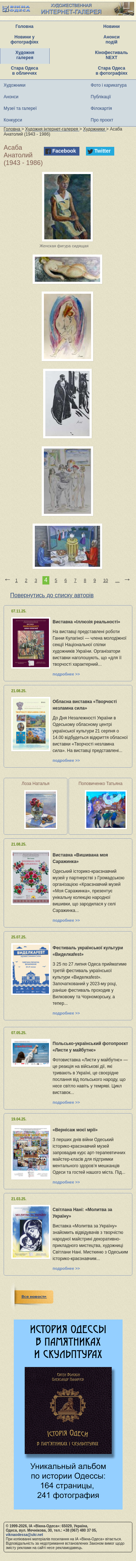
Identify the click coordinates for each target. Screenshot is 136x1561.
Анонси (11, 96)
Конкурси (13, 120)
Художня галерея (25, 55)
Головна (24, 26)
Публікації (101, 96)
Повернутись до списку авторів (52, 595)
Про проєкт (102, 120)
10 (105, 580)
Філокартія (101, 108)
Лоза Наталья (36, 783)
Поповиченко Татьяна (100, 783)
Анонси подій (111, 39)
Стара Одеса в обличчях (24, 71)
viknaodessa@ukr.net (24, 1535)
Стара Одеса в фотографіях (112, 71)
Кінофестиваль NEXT (111, 55)
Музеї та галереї (20, 108)
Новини (111, 26)
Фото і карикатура (109, 85)
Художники (14, 85)
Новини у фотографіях (24, 39)
